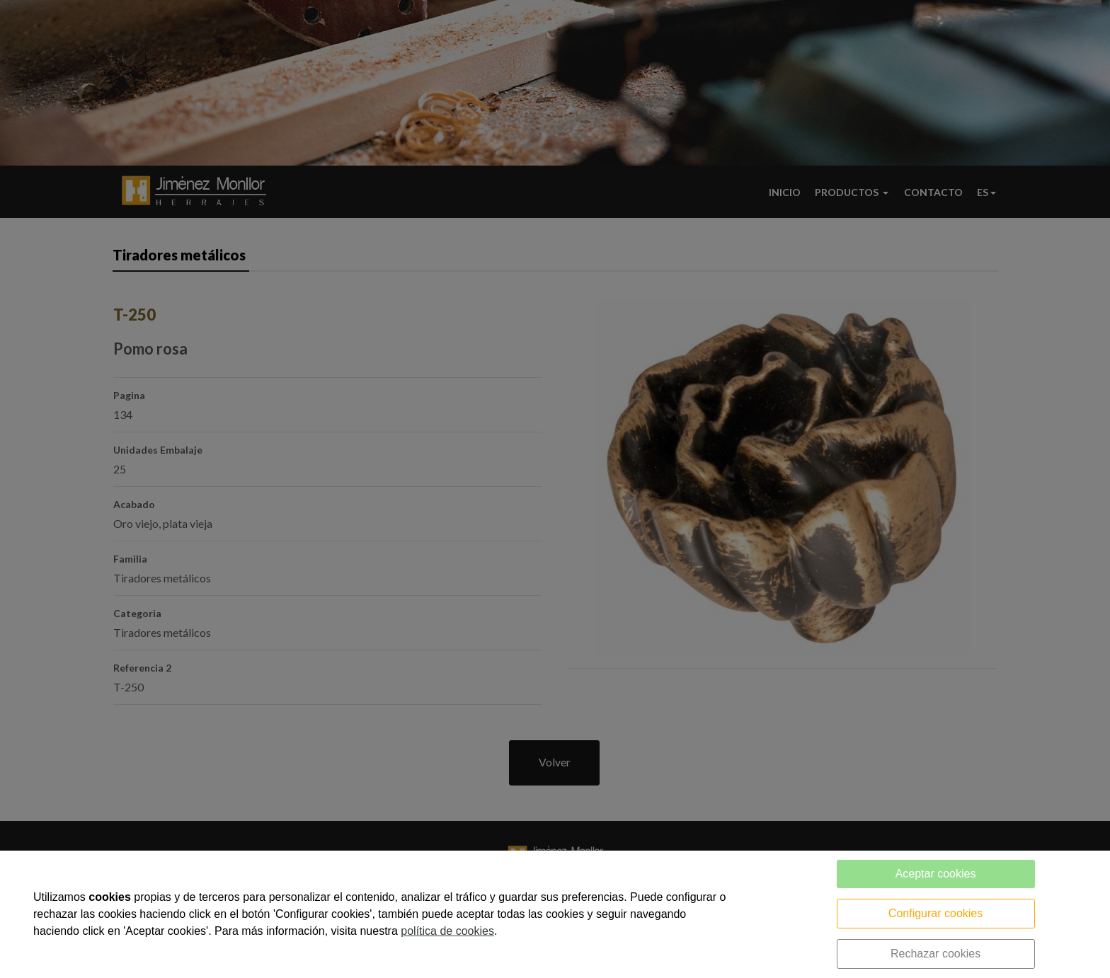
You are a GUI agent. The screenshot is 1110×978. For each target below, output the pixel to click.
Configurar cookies (935, 913)
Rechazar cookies (935, 954)
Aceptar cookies (936, 874)
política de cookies (447, 931)
